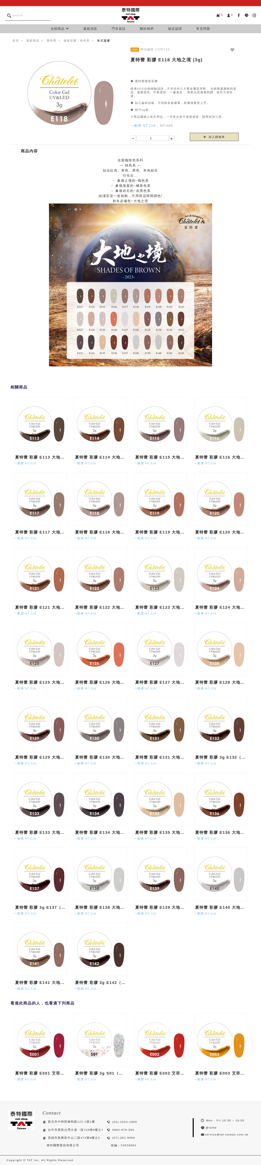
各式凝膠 (103, 40)
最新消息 (90, 28)
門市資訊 (119, 28)
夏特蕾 (51, 40)
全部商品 (60, 28)
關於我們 (147, 28)
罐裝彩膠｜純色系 (77, 40)
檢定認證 (175, 28)
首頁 (15, 40)
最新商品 (32, 40)
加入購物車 (214, 137)
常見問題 (203, 28)
